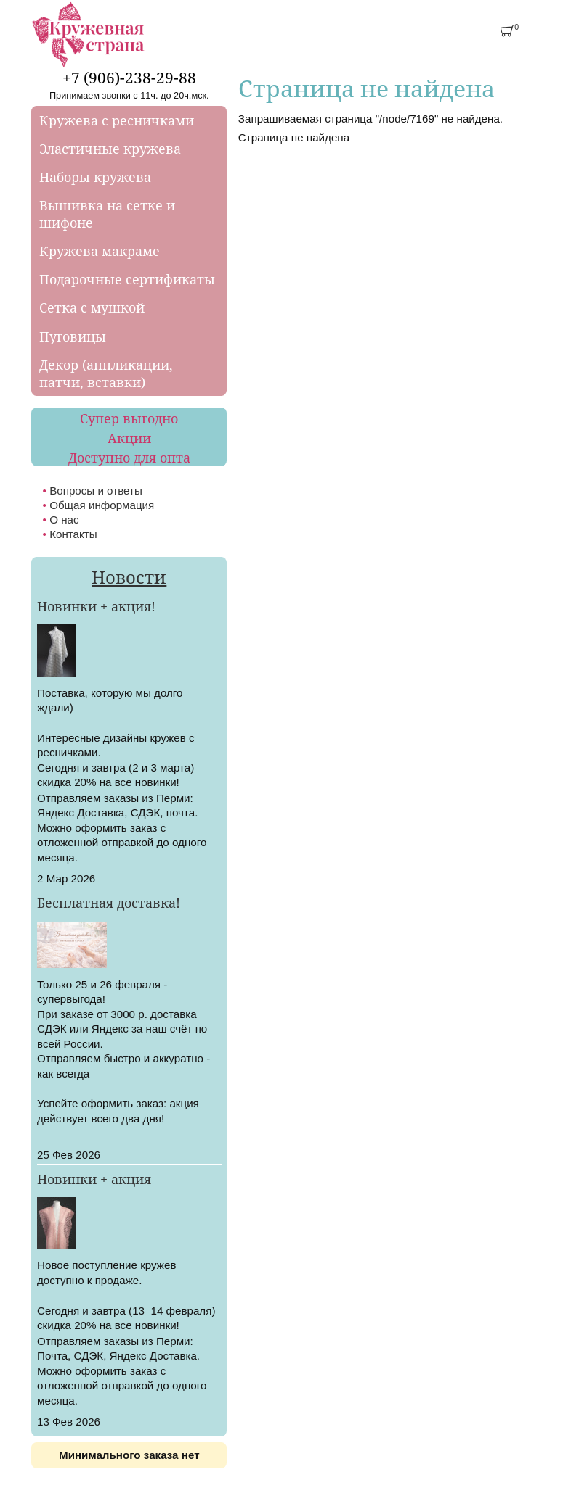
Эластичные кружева (110, 148)
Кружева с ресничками (116, 120)
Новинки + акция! (96, 606)
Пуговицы (72, 336)
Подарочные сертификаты (127, 279)
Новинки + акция (94, 1179)
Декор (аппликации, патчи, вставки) (106, 373)
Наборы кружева (95, 177)
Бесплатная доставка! (108, 902)
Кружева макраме (99, 251)
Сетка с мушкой (92, 307)
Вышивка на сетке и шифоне (107, 214)
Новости (129, 577)
